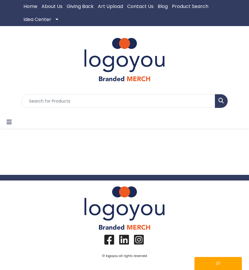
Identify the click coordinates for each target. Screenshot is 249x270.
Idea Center (37, 19)
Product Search (190, 6)
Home (30, 6)
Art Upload (110, 6)
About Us (52, 6)
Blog (163, 6)
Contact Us (140, 6)
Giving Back (80, 6)
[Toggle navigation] (9, 122)
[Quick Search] (118, 101)
